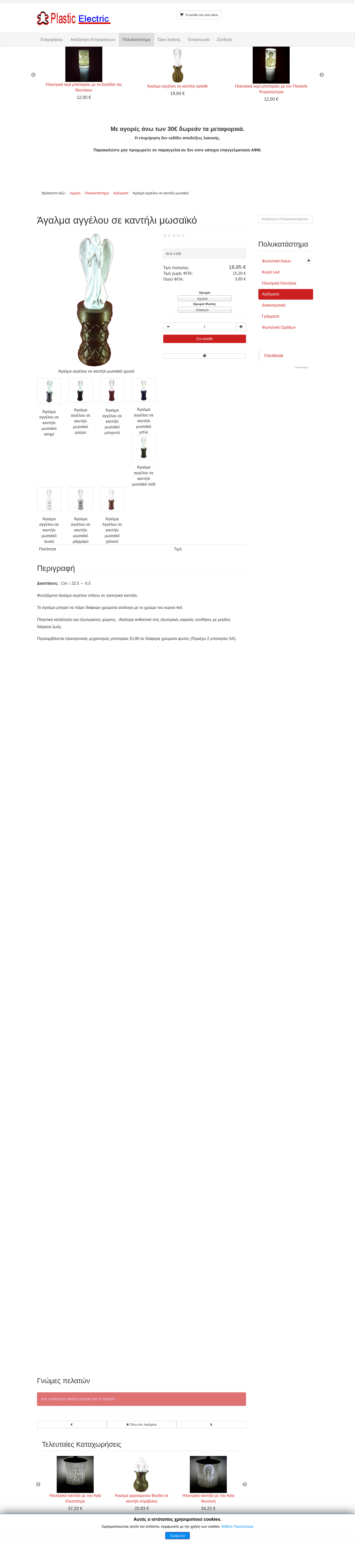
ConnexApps (301, 367)
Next (321, 75)
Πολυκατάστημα (136, 39)
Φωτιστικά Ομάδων (279, 327)
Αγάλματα (120, 193)
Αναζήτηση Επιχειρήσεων (93, 39)
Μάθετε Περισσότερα (237, 1526)
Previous (33, 75)
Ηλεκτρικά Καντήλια (279, 283)
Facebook (274, 355)
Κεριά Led (271, 272)
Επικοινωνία (199, 39)
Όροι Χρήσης (169, 39)
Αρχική (75, 193)
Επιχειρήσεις (52, 39)
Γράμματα (270, 316)
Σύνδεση (224, 39)
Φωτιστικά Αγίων (276, 261)
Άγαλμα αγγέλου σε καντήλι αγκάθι (177, 86)
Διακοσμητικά (273, 305)
